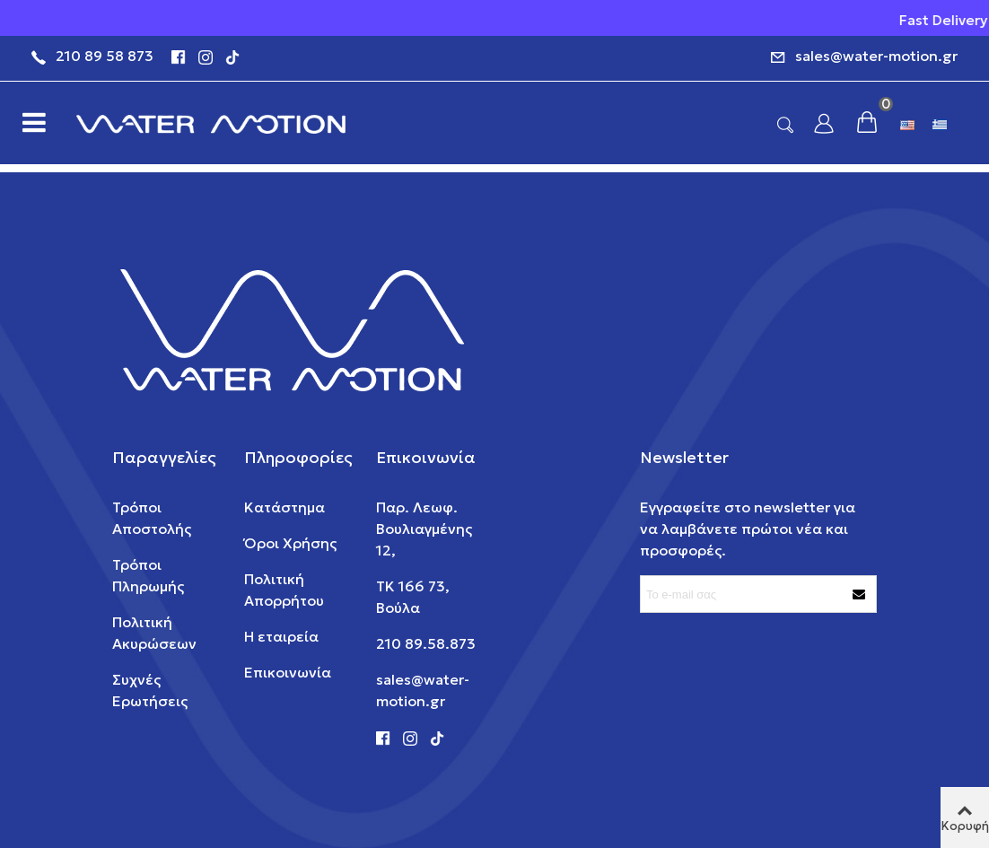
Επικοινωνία (287, 672)
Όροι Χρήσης (290, 543)
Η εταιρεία (281, 636)
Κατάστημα (284, 507)
